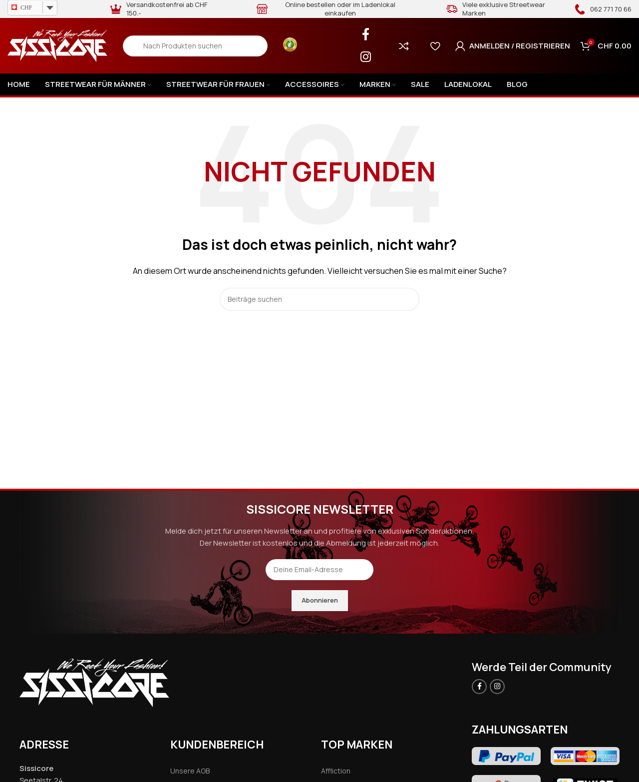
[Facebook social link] (365, 34)
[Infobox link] (603, 8)
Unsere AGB (190, 771)
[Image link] (94, 682)
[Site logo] (57, 45)
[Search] (195, 45)
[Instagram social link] (365, 57)
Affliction (335, 771)
